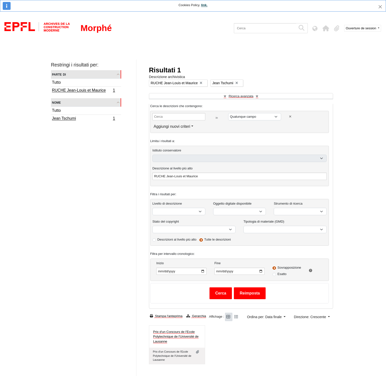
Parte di (59, 74)
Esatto (282, 274)
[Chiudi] (380, 6)
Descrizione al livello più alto (172, 168)
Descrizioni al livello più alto (176, 239)
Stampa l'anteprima (166, 316)
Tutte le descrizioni (217, 239)
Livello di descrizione (167, 203)
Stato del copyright (165, 221)
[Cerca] (265, 28)
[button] (326, 28)
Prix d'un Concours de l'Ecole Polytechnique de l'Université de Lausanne (176, 336)
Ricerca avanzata (241, 96)
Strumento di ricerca (288, 203)
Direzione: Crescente (310, 317)
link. (204, 5)
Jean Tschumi (83, 118)
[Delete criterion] (290, 116)
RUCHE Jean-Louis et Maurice (83, 90)
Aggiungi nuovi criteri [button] (172, 126)
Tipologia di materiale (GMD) (263, 221)
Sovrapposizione (289, 267)
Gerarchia (196, 316)
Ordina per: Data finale (265, 317)
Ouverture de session (361, 28)
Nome (56, 102)
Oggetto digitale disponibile (232, 203)
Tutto (56, 82)
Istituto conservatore (166, 150)
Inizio (160, 263)
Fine (217, 263)
